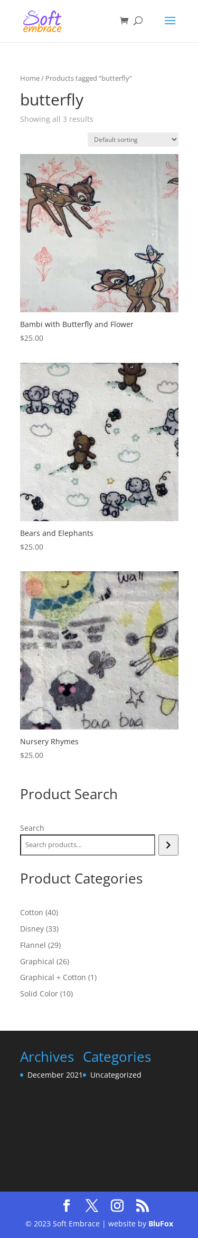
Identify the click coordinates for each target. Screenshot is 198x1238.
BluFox (160, 1223)
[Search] (168, 845)
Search (32, 828)
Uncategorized (116, 1075)
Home (30, 78)
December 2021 (55, 1075)
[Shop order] (133, 139)
